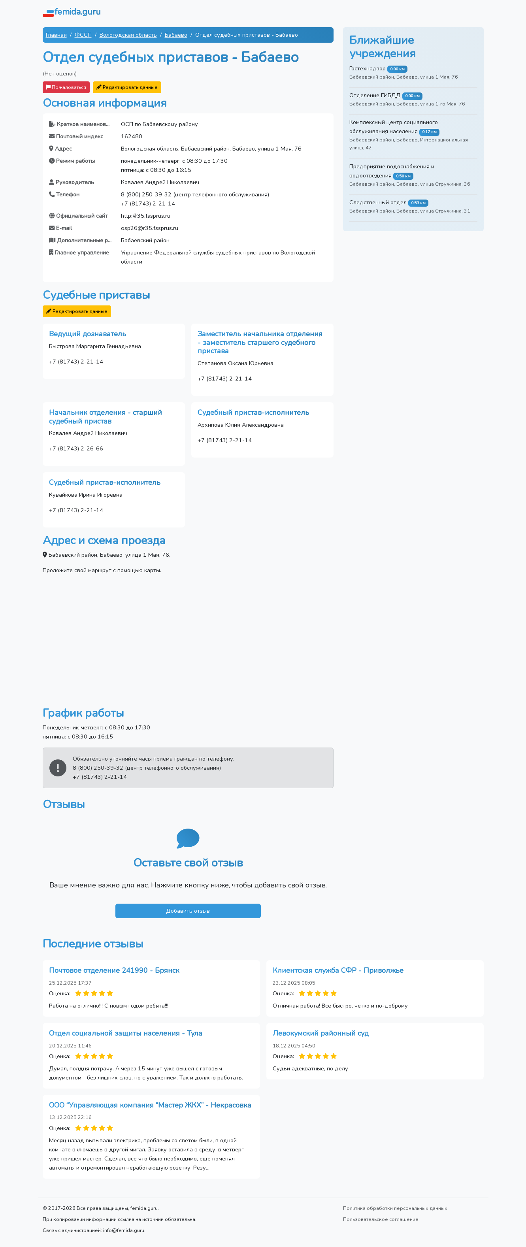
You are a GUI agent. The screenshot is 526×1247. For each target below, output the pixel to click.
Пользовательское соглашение (381, 1219)
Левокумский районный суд (321, 1033)
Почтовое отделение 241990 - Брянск (114, 970)
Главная (56, 35)
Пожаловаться (66, 87)
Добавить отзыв (188, 911)
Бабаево (176, 35)
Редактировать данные (127, 87)
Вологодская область (128, 35)
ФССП (83, 35)
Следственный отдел (378, 202)
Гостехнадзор (367, 68)
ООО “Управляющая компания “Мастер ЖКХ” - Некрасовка (150, 1105)
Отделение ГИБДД (375, 95)
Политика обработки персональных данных (395, 1208)
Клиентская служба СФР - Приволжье (338, 970)
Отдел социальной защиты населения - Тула (125, 1033)
